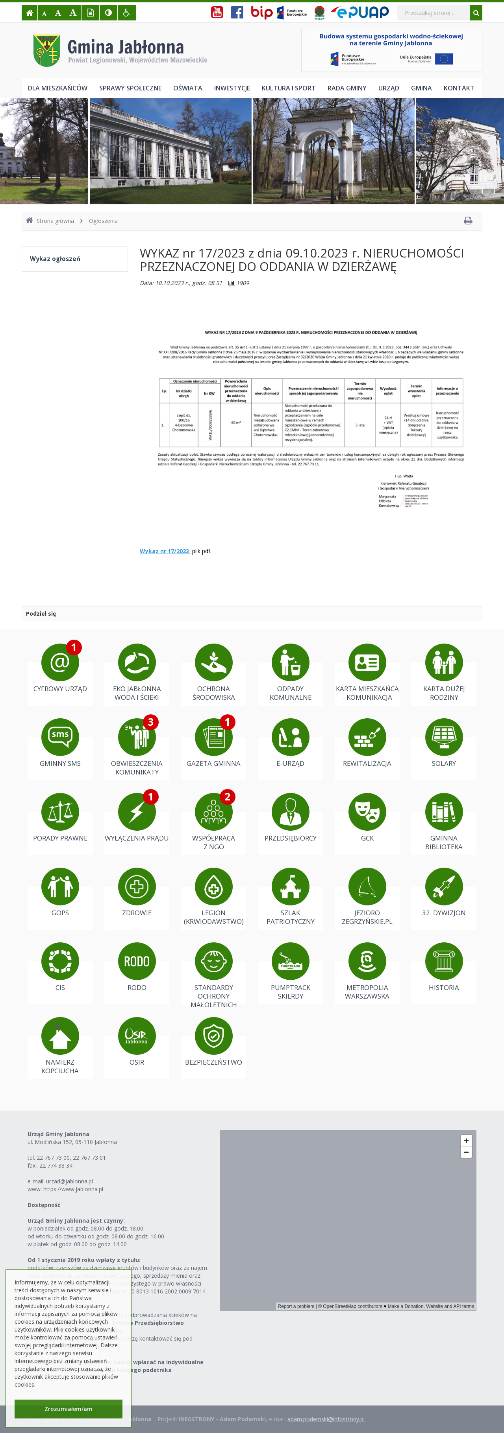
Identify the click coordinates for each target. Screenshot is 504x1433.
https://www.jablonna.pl (73, 1189)
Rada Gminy (347, 88)
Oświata (187, 88)
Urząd (388, 88)
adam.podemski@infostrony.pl (326, 1419)
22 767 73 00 (53, 1157)
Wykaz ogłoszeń (55, 259)
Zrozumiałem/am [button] (68, 1409)
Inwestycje (232, 88)
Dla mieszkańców (57, 88)
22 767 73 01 (89, 1157)
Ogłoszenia (103, 220)
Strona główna (50, 220)
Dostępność (44, 1205)
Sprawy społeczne (130, 88)
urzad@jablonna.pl (69, 1181)
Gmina (421, 88)
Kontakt (459, 88)
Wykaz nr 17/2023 (164, 551)
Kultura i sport (289, 88)
